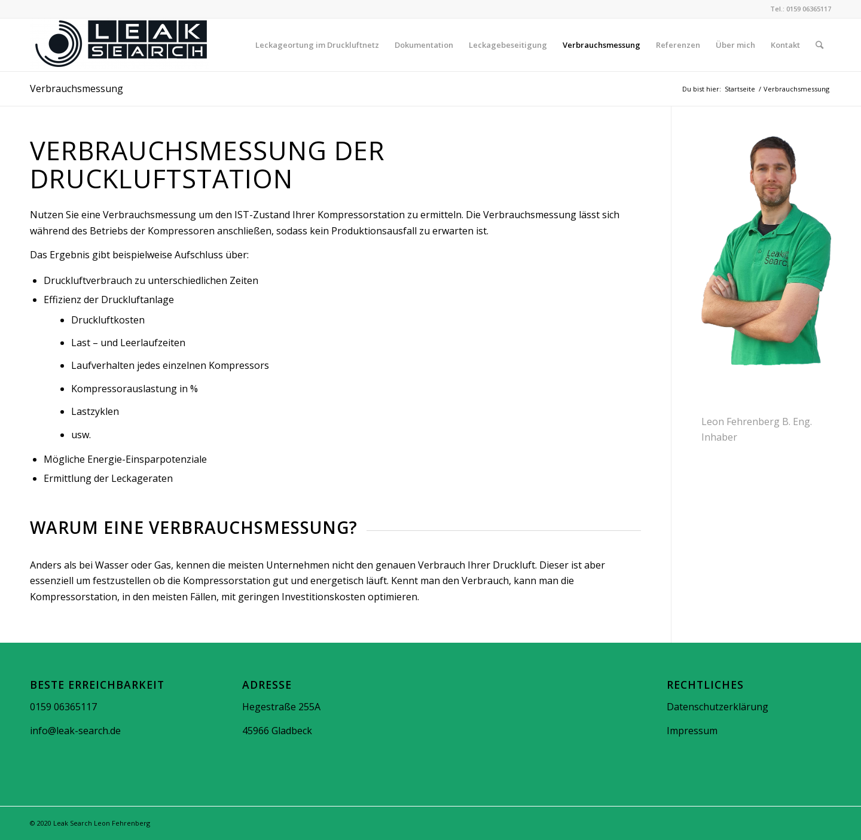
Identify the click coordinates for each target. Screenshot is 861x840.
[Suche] (819, 45)
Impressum (692, 730)
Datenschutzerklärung (717, 706)
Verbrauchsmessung (76, 88)
